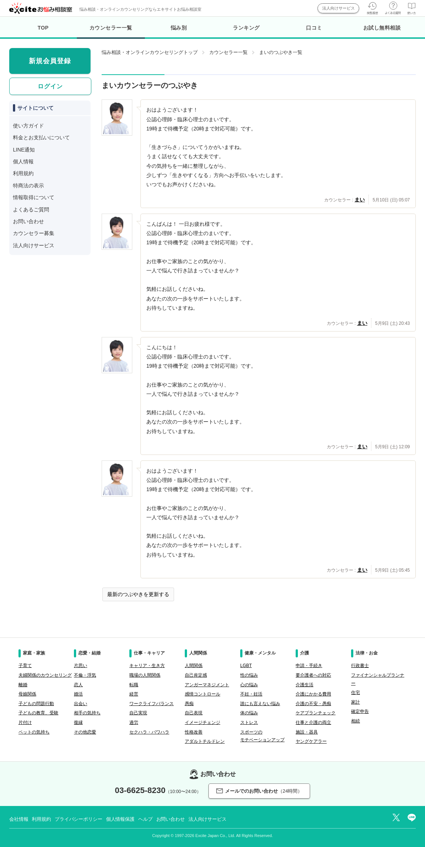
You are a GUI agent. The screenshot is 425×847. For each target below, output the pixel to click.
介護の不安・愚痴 (313, 703)
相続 (355, 721)
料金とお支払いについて (41, 137)
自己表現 (194, 712)
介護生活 (304, 684)
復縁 (78, 722)
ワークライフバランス (151, 703)
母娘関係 (27, 694)
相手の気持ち (87, 712)
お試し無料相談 (382, 28)
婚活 (78, 694)
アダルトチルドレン (205, 741)
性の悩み (249, 675)
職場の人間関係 (144, 675)
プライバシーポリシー (78, 819)
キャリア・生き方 (147, 665)
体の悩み (249, 712)
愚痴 (189, 703)
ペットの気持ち (34, 732)
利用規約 (23, 173)
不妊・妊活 (251, 694)
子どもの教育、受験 (38, 712)
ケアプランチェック (316, 712)
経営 (133, 694)
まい (359, 200)
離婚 (22, 684)
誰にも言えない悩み (260, 703)
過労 (133, 722)
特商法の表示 (28, 185)
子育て (25, 665)
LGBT (246, 665)
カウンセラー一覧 (110, 32)
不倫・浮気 (85, 675)
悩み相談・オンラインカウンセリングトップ (150, 52)
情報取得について (33, 197)
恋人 (78, 684)
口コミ (314, 28)
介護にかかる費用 (313, 694)
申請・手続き (309, 665)
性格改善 (194, 732)
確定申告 (360, 711)
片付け (25, 722)
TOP (43, 28)
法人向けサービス (338, 8)
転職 (133, 684)
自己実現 (138, 712)
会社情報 (18, 819)
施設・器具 (307, 732)
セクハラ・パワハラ (149, 732)
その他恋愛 (85, 732)
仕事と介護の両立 (313, 722)
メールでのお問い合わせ (259, 791)
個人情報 (23, 161)
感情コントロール (202, 694)
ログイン (50, 86)
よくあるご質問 (31, 209)
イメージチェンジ (202, 722)
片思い (80, 665)
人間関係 (194, 665)
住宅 (355, 692)
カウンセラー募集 (33, 233)
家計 (355, 702)
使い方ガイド (28, 126)
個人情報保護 (120, 819)
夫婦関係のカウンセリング (45, 675)
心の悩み (249, 684)
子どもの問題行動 (36, 703)
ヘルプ (145, 819)
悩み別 (179, 28)
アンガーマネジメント (207, 684)
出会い (80, 703)
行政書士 (360, 665)
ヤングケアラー (311, 741)
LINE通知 (24, 150)
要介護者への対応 (313, 675)
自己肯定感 (196, 675)
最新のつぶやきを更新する (138, 594)
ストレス (249, 722)
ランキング (246, 28)
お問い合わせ (28, 221)
